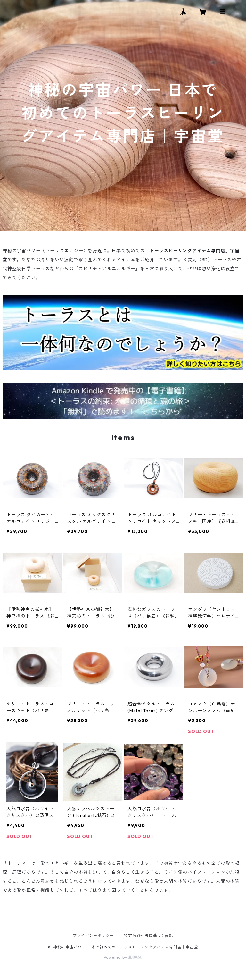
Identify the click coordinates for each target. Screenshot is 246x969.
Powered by (123, 957)
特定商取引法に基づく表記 (148, 935)
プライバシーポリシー (93, 935)
